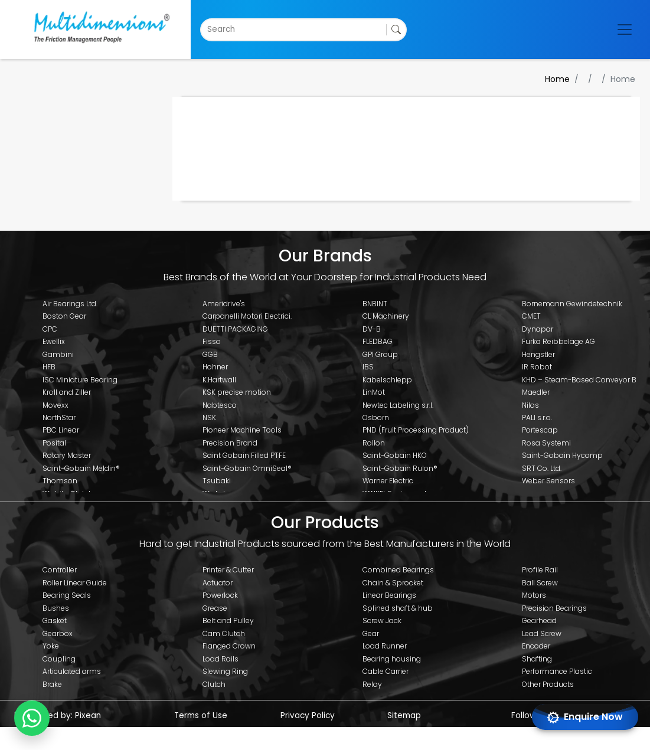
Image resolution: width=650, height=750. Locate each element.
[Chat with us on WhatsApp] (32, 718)
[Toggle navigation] (625, 29)
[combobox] (208, 29)
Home (557, 79)
